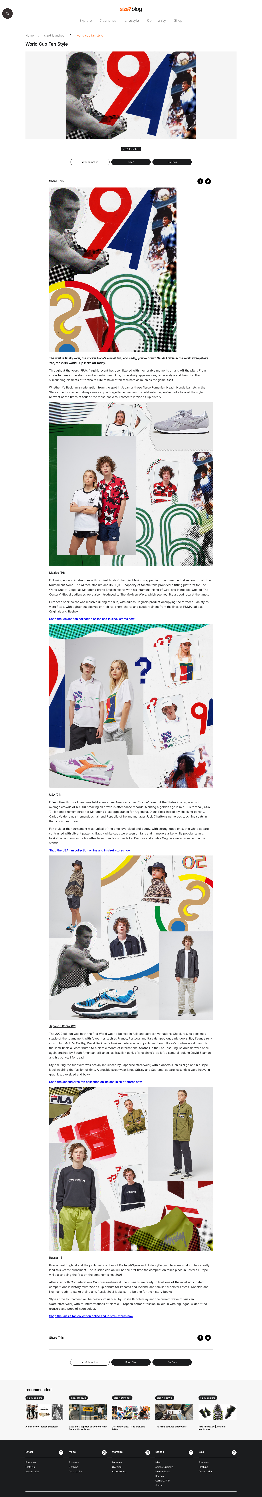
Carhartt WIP (162, 1480)
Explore (86, 20)
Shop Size (131, 1362)
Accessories (32, 1471)
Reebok (159, 1476)
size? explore (34, 1397)
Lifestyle (132, 20)
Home (29, 35)
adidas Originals (164, 1467)
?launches (108, 20)
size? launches (54, 35)
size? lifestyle (78, 1397)
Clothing (30, 1467)
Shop (178, 20)
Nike (157, 1462)
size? (131, 162)
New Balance (162, 1471)
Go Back (172, 162)
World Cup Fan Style (89, 35)
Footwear (30, 1462)
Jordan (159, 1485)
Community (156, 20)
